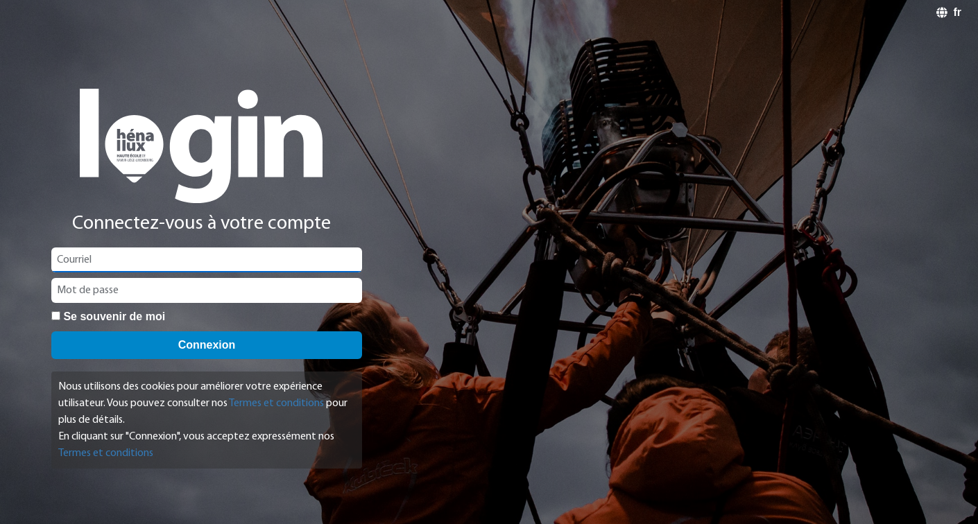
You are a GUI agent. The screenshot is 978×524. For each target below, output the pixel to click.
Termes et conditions (276, 403)
